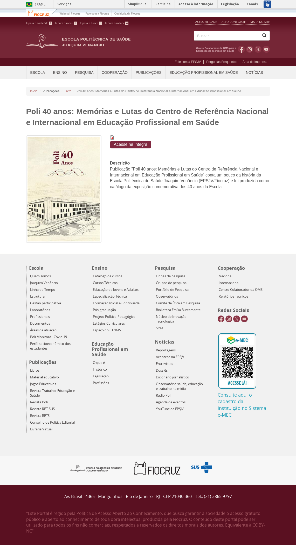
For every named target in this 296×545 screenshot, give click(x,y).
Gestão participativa (45, 303)
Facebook (241, 49)
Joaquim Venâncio (44, 283)
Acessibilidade (206, 22)
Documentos (40, 323)
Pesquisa (84, 72)
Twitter (257, 49)
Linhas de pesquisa (170, 276)
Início (34, 91)
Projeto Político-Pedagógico (114, 316)
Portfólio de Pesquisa (172, 289)
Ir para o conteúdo (39, 23)
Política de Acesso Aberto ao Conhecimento (119, 513)
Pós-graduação (104, 310)
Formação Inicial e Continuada (116, 303)
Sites (159, 328)
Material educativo (44, 377)
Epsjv (96, 468)
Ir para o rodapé (117, 23)
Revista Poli (39, 402)
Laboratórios (40, 310)
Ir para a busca (91, 23)
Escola (37, 72)
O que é (99, 362)
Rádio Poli (163, 395)
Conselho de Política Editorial (52, 422)
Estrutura (37, 296)
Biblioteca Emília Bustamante (178, 310)
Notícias (254, 72)
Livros (34, 370)
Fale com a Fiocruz (97, 13)
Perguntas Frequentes (221, 62)
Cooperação (115, 72)
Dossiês (162, 370)
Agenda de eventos (170, 402)
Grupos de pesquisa (171, 283)
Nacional (225, 276)
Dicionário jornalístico (172, 377)
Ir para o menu (66, 23)
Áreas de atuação (43, 330)
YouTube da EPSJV (170, 409)
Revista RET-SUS (42, 409)
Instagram (249, 49)
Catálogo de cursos (107, 276)
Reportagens (166, 350)
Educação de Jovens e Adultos (116, 289)
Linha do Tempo (42, 289)
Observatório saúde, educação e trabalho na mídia (179, 386)
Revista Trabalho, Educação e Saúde (52, 393)
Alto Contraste (234, 22)
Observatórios (167, 296)
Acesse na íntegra (130, 144)
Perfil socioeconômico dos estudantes (50, 346)
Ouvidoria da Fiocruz (127, 13)
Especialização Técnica (110, 296)
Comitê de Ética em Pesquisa (178, 303)
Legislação (101, 376)
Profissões (101, 383)
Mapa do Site (260, 22)
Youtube (266, 49)
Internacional (229, 283)
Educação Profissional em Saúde (204, 72)
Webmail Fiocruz (70, 13)
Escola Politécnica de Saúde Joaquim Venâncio (96, 42)
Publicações (149, 72)
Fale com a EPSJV (188, 62)
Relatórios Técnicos (233, 296)
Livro (68, 91)
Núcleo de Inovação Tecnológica (171, 319)
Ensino (60, 72)
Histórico (100, 369)
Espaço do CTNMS (107, 330)
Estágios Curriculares (109, 323)
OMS (217, 49)
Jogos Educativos (43, 384)
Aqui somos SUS (203, 467)
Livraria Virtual (41, 429)
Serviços (64, 4)
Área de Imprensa (255, 62)
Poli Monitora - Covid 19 (48, 337)
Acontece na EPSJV (170, 357)
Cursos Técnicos (105, 283)
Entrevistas (164, 364)
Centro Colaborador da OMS (241, 289)
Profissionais (40, 316)
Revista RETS (40, 415)
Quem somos (40, 276)
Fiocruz (41, 13)
